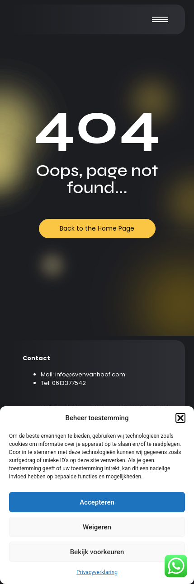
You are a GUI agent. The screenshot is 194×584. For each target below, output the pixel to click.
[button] (180, 417)
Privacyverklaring (97, 572)
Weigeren (97, 527)
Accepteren (97, 502)
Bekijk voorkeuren (97, 552)
